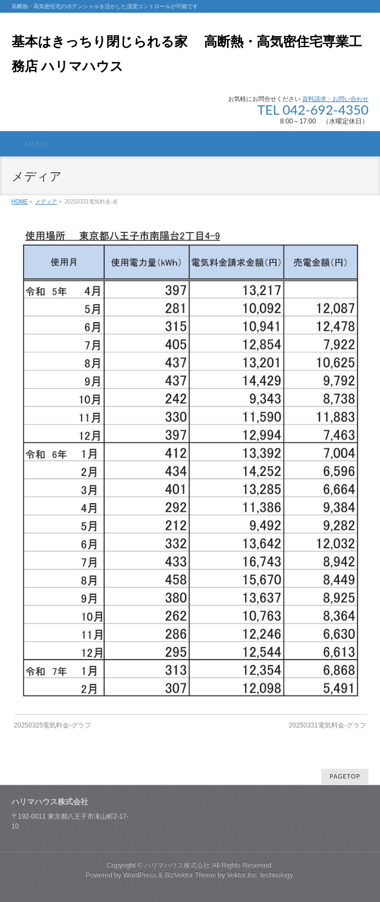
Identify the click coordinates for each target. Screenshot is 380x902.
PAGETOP (345, 776)
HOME (20, 202)
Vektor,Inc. (243, 875)
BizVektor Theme (190, 875)
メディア (46, 202)
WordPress (140, 875)
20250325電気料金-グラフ (52, 725)
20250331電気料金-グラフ (327, 725)
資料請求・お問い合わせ (335, 98)
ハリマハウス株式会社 (177, 865)
